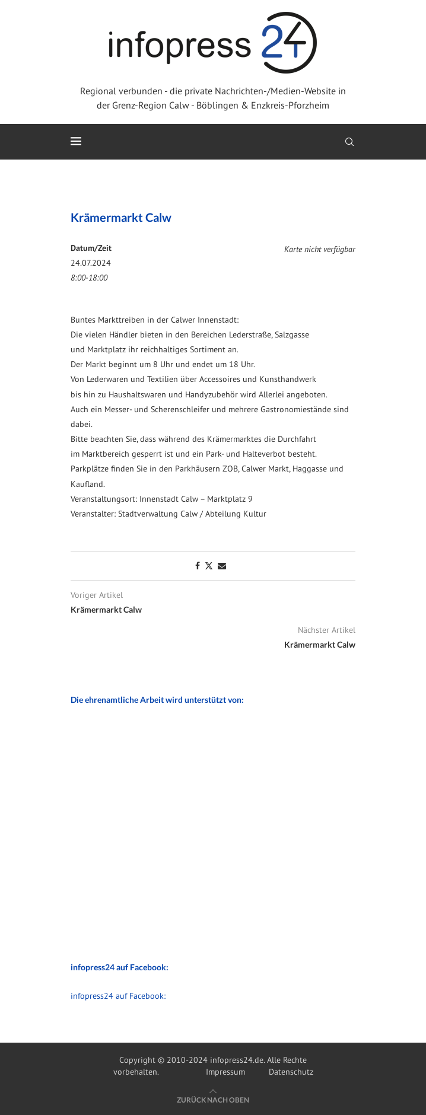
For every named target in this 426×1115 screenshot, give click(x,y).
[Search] (349, 142)
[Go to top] (213, 1099)
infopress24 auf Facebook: (118, 995)
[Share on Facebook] (197, 565)
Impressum (225, 1071)
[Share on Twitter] (209, 565)
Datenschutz (291, 1071)
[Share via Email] (222, 565)
